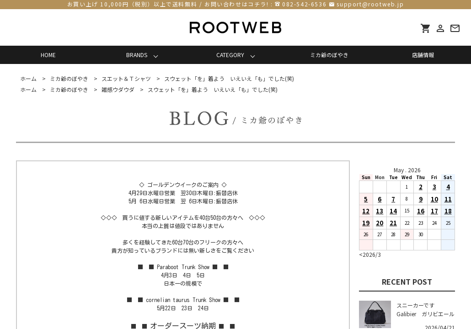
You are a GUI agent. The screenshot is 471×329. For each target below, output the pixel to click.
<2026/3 (370, 254)
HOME (48, 54)
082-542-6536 (304, 4)
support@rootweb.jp (370, 4)
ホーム (28, 78)
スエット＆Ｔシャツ (126, 78)
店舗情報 (423, 54)
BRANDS (136, 54)
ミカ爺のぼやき (329, 54)
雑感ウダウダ (118, 89)
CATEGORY (230, 54)
